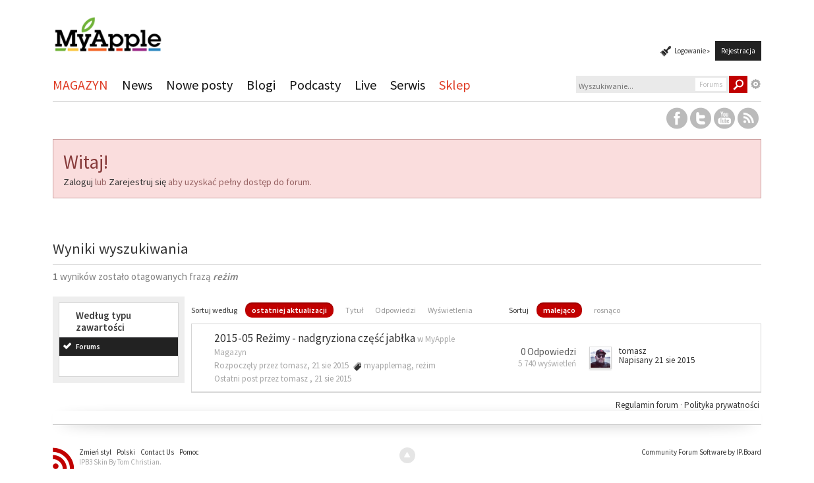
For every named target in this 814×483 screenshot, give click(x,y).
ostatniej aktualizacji (289, 310)
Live (365, 84)
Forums (88, 346)
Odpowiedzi (395, 310)
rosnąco (607, 310)
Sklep (455, 84)
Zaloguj (78, 182)
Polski (126, 452)
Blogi (261, 84)
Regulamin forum (648, 405)
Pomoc (189, 452)
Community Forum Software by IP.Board (701, 452)
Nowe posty (199, 84)
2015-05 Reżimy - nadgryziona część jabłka (314, 338)
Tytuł (354, 310)
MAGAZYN (80, 84)
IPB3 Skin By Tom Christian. (120, 462)
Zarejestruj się (137, 182)
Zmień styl (95, 452)
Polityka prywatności (721, 405)
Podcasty (315, 84)
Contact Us (157, 452)
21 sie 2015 (332, 378)
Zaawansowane (756, 84)
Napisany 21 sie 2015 (657, 360)
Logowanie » (692, 50)
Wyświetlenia (450, 310)
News (137, 84)
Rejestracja (738, 50)
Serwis (407, 84)
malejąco (559, 310)
